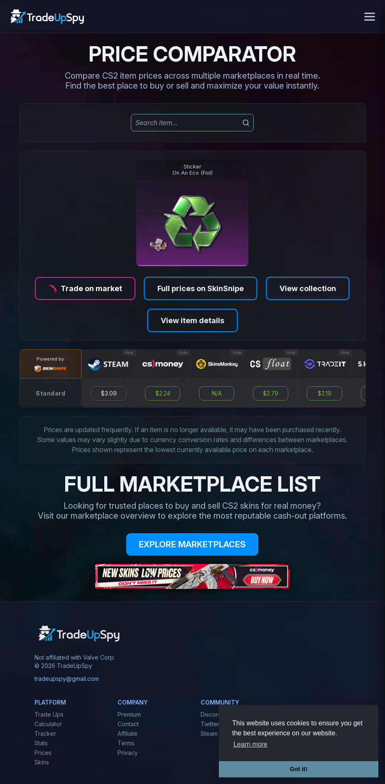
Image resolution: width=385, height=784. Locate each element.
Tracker (45, 733)
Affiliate (127, 733)
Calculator (48, 723)
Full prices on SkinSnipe (200, 288)
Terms (126, 743)
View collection (308, 288)
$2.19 (324, 393)
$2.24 (162, 393)
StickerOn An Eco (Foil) (192, 169)
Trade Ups (49, 714)
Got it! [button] (298, 769)
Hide (129, 352)
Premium (129, 714)
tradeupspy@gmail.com (66, 678)
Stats (41, 743)
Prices (42, 752)
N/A (217, 393)
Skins (41, 762)
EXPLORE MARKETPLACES (192, 544)
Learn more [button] (250, 744)
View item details (192, 320)
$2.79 (270, 393)
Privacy (128, 752)
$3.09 (109, 393)
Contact (128, 723)
